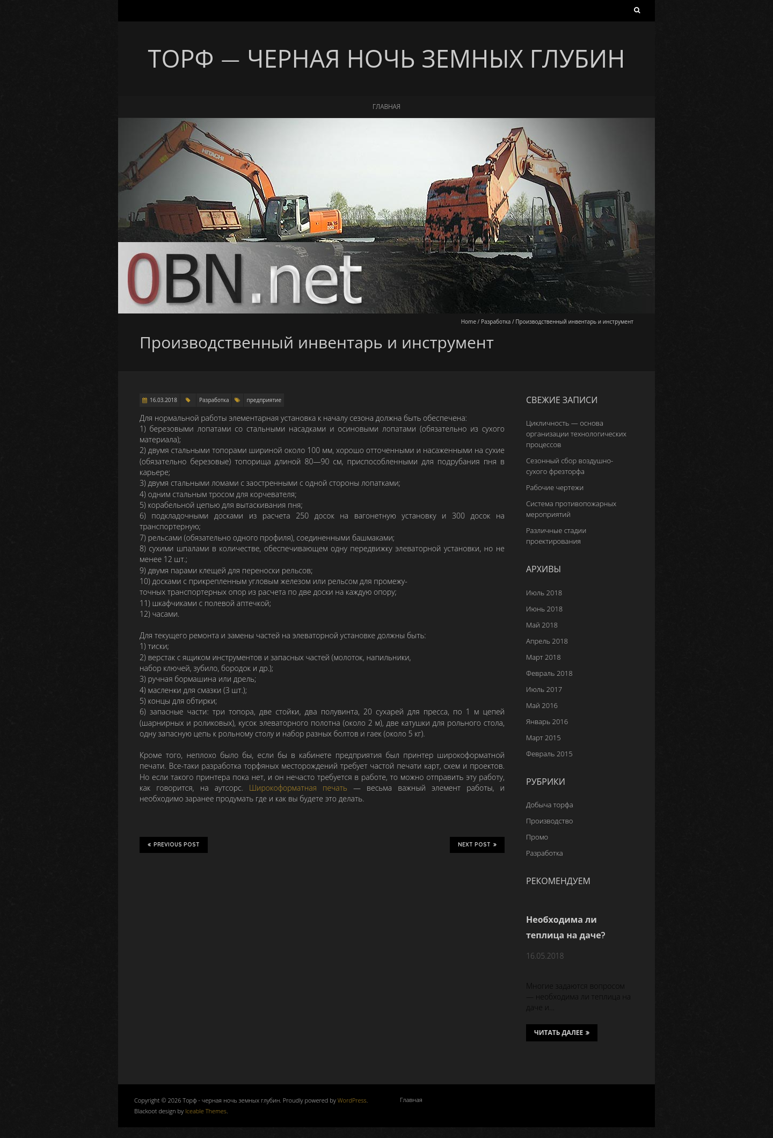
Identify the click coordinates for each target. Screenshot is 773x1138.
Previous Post (174, 845)
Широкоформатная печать (298, 788)
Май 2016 (542, 705)
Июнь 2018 (544, 609)
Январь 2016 (547, 721)
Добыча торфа (549, 804)
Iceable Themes (206, 1111)
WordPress (352, 1100)
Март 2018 (543, 657)
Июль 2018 (544, 592)
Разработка (496, 321)
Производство (549, 821)
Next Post (477, 845)
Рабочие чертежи (555, 487)
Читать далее (561, 1033)
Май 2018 (542, 625)
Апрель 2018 (547, 641)
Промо (537, 837)
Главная (386, 107)
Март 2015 (543, 737)
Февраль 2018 (549, 673)
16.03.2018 (163, 400)
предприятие (263, 400)
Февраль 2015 (549, 753)
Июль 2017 (544, 689)
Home (468, 321)
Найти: (637, 12)
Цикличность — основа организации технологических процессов (576, 433)
